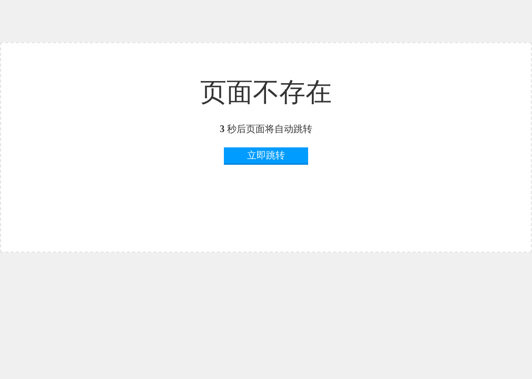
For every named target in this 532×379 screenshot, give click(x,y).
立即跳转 (266, 155)
